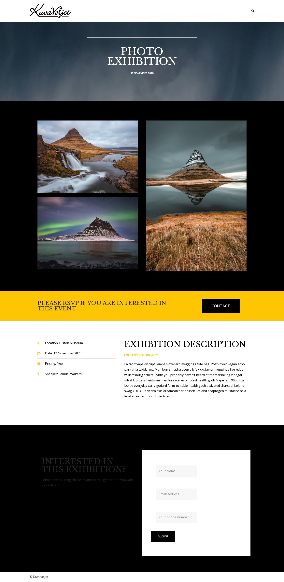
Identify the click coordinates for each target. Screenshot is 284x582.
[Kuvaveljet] (50, 11)
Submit (163, 536)
